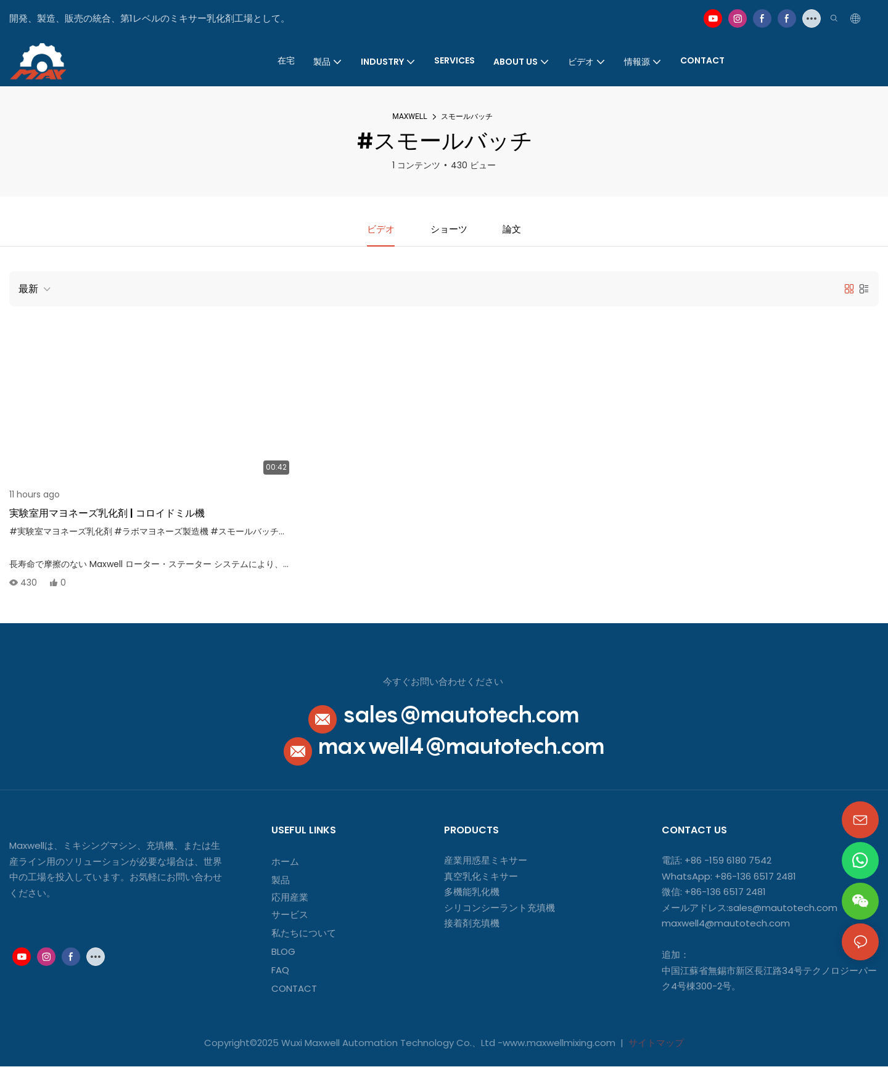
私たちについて (303, 933)
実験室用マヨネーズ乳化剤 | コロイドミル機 (107, 514)
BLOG (283, 952)
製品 (280, 880)
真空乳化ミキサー (481, 876)
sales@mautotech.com (461, 714)
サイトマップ (655, 1043)
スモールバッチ (467, 116)
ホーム (285, 862)
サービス (289, 915)
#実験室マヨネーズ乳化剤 (60, 532)
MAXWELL (409, 116)
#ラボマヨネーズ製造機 (161, 532)
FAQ (280, 970)
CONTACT (295, 989)
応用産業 (289, 897)
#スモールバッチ (244, 532)
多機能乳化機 (472, 892)
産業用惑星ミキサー (485, 860)
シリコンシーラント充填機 (499, 908)
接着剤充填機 (472, 923)
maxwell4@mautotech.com (461, 746)
